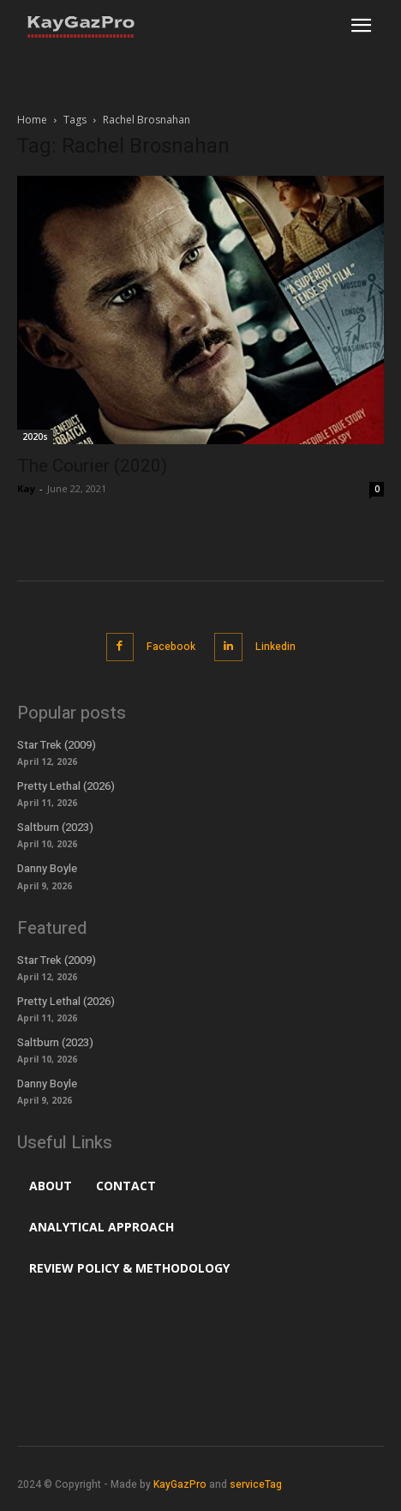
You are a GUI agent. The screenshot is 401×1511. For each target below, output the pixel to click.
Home (32, 119)
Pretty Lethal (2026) (66, 786)
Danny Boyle (47, 868)
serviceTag (256, 1484)
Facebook (171, 646)
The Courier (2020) (92, 465)
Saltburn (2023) (55, 827)
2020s (35, 436)
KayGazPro (179, 1484)
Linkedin (275, 646)
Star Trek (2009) (56, 745)
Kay (26, 488)
